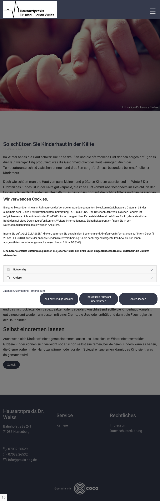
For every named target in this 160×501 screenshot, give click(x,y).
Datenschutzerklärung (15, 290)
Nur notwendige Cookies (59, 298)
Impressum (38, 290)
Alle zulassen (138, 298)
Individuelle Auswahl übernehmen (99, 299)
